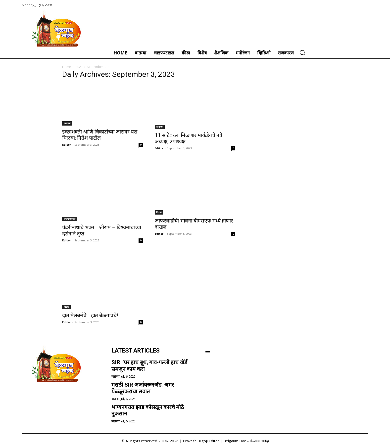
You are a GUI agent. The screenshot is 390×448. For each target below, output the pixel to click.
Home (66, 67)
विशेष (159, 212)
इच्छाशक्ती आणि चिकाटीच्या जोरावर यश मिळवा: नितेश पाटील (99, 135)
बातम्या (67, 123)
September (95, 67)
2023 (79, 67)
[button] (302, 52)
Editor (66, 144)
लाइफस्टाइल (69, 219)
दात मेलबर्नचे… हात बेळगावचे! (90, 315)
